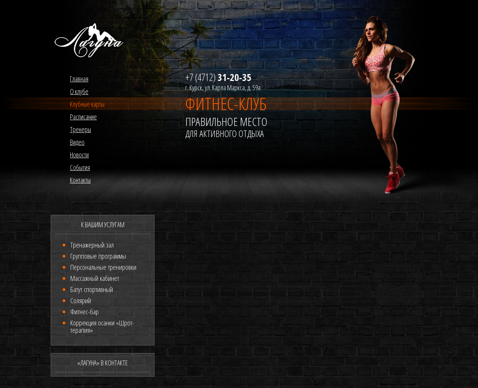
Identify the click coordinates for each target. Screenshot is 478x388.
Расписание (83, 116)
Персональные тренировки (103, 267)
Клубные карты (87, 104)
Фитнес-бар (84, 312)
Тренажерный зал (92, 245)
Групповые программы (98, 256)
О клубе (79, 91)
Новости (79, 154)
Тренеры (80, 129)
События (80, 167)
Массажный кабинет (94, 278)
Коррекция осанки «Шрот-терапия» (102, 326)
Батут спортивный (91, 289)
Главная (79, 78)
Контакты (80, 180)
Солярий (80, 300)
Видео (77, 142)
